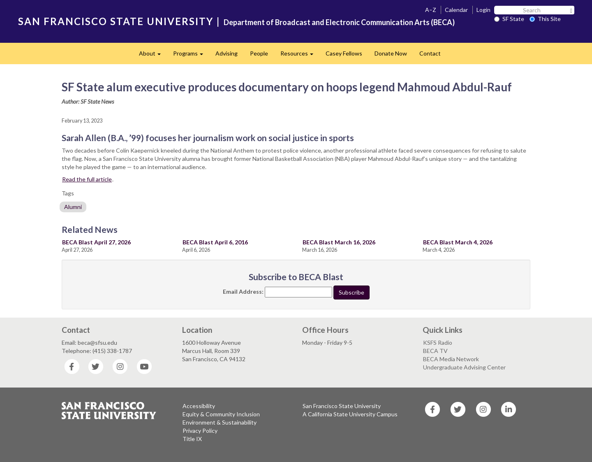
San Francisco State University (342, 405)
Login (483, 9)
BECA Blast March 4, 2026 (458, 242)
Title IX (192, 438)
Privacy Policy (200, 430)
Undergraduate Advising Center (464, 367)
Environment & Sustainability (220, 422)
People (259, 53)
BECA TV (435, 350)
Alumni (73, 206)
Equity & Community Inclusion (221, 414)
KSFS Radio (437, 342)
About (153, 56)
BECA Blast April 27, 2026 (96, 242)
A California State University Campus (350, 414)
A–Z (430, 9)
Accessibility (199, 405)
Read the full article (87, 179)
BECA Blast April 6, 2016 (215, 242)
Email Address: (243, 291)
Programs (191, 56)
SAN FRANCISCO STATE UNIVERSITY (115, 21)
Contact (430, 53)
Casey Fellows (344, 53)
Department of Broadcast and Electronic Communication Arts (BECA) (339, 22)
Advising (226, 53)
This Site (545, 18)
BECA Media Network (451, 358)
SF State (509, 18)
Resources (299, 56)
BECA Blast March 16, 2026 (339, 242)
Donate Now (391, 53)
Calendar (456, 9)
